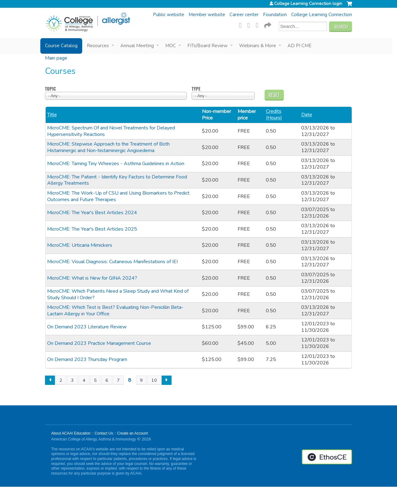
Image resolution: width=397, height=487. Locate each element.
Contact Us (104, 433)
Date (306, 115)
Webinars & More (257, 46)
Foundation (275, 14)
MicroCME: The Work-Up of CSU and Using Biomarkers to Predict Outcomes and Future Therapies (118, 196)
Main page (56, 58)
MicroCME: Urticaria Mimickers (79, 245)
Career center (244, 14)
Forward (267, 24)
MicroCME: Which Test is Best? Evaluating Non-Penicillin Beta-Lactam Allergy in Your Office (115, 310)
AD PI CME (299, 46)
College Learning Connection (321, 14)
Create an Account (132, 433)
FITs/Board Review (207, 46)
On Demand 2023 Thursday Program (87, 359)
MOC (170, 46)
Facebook (242, 24)
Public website (168, 14)
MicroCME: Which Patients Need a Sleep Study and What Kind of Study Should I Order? (118, 294)
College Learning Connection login (308, 4)
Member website (207, 14)
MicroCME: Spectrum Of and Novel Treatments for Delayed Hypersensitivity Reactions (111, 131)
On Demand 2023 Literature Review (87, 326)
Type (196, 89)
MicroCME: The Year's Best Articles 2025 (92, 229)
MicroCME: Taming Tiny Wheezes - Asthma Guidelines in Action (115, 163)
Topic (50, 89)
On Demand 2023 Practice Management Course (99, 343)
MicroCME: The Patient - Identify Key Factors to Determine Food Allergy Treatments (117, 180)
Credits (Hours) (274, 114)
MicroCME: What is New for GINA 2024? (92, 278)
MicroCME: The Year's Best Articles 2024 (92, 212)
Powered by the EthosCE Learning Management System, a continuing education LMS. (327, 456)
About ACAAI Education (71, 433)
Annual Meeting (137, 46)
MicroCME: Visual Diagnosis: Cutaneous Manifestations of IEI (112, 261)
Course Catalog (61, 46)
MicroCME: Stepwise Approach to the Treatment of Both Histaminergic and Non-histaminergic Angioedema (108, 147)
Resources (98, 46)
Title (52, 115)
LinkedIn (259, 24)
